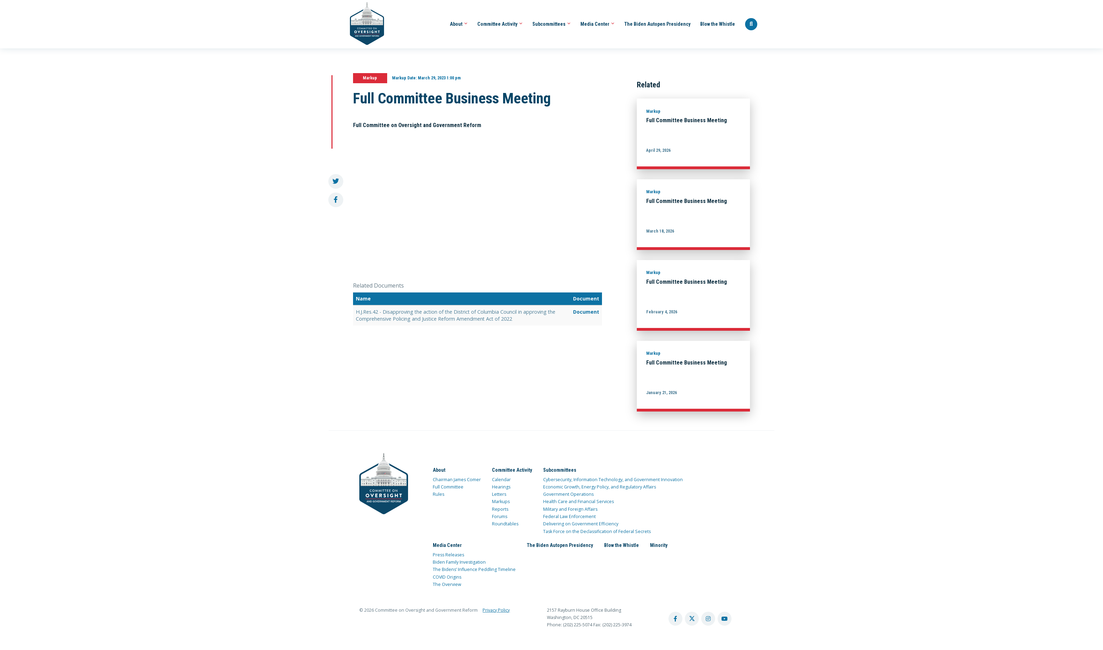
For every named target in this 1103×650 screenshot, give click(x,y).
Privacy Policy (496, 610)
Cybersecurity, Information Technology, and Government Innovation (613, 480)
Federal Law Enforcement (569, 516)
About (459, 24)
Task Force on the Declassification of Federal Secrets (597, 531)
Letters (499, 494)
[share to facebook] (335, 200)
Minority (658, 545)
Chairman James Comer (457, 480)
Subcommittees (551, 24)
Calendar (501, 480)
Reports (500, 509)
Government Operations (568, 494)
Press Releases (448, 555)
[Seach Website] (751, 24)
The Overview (447, 584)
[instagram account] (708, 619)
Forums (499, 516)
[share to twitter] (335, 181)
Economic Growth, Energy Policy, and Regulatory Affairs (599, 487)
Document (586, 311)
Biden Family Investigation (459, 562)
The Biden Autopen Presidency (657, 24)
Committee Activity (500, 24)
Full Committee (448, 487)
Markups (501, 501)
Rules (438, 494)
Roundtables (505, 524)
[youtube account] (725, 619)
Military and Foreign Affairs (570, 509)
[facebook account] (675, 619)
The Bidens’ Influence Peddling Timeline (474, 569)
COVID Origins (447, 577)
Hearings (501, 487)
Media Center (597, 24)
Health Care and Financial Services (578, 501)
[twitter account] (692, 619)
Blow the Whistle (717, 24)
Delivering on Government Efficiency (580, 524)
